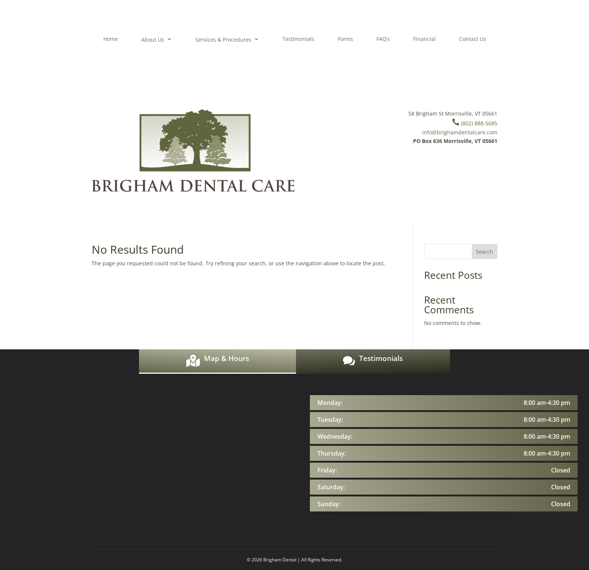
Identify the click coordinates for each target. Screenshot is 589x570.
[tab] (217, 361)
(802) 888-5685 (474, 123)
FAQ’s (383, 38)
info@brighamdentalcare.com (459, 132)
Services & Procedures (223, 39)
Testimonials (298, 38)
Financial (424, 38)
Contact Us (472, 38)
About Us (152, 39)
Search (484, 251)
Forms (345, 38)
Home (110, 38)
